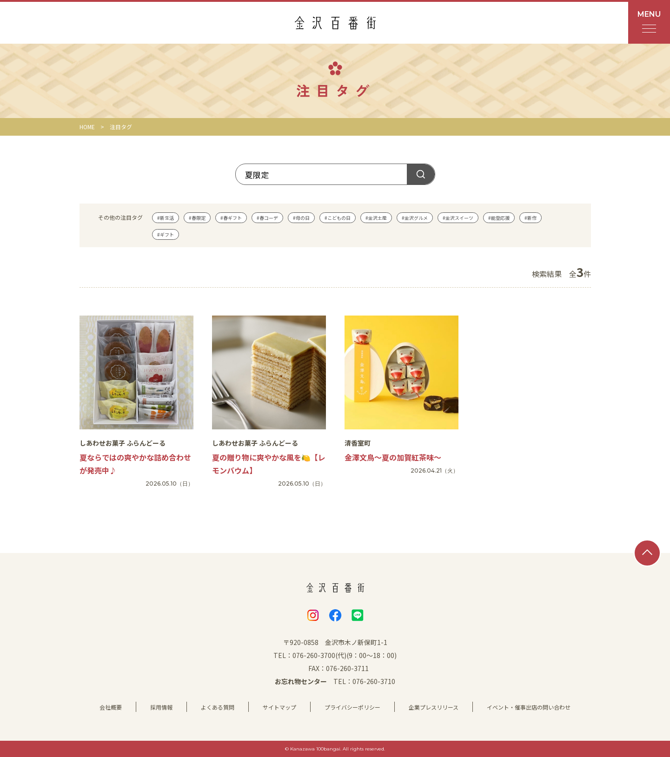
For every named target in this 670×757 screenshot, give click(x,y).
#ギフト (165, 234)
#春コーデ (267, 217)
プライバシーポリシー (352, 707)
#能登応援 (499, 217)
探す (421, 174)
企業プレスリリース (433, 707)
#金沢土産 (376, 217)
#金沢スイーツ (458, 217)
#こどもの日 (338, 217)
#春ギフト (231, 217)
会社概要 (111, 707)
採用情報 (161, 707)
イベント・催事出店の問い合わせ (528, 707)
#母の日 (301, 217)
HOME (87, 127)
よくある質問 (217, 707)
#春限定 (197, 217)
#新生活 (165, 217)
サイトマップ (279, 707)
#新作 (530, 217)
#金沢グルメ (415, 217)
